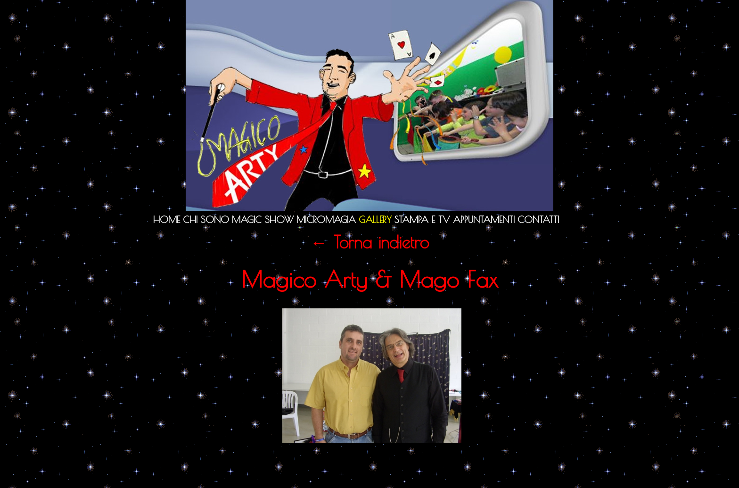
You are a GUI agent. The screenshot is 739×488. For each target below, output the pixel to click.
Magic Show (263, 219)
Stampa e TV (422, 219)
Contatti (538, 219)
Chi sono (206, 219)
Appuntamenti (484, 219)
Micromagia (326, 219)
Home (166, 219)
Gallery (375, 219)
